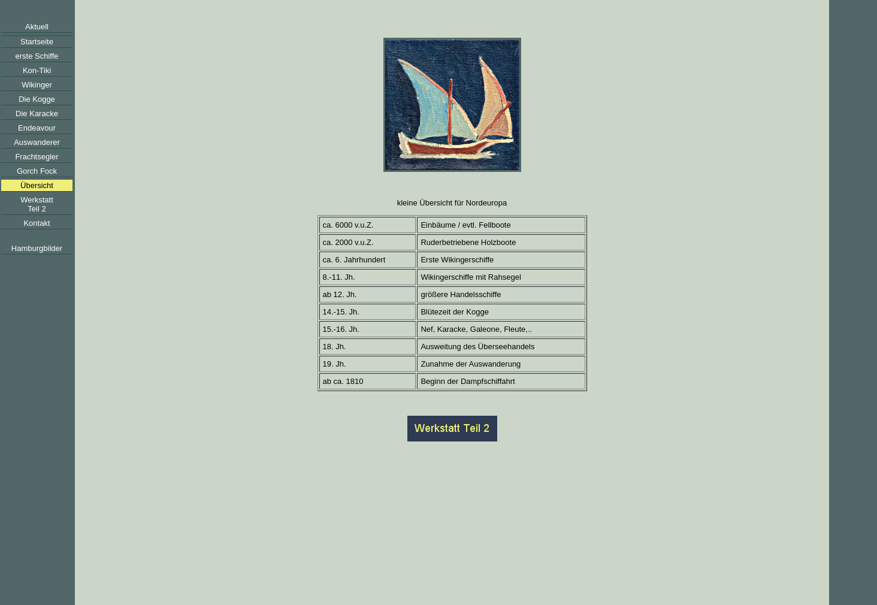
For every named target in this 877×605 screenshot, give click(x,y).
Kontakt (36, 223)
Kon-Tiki (37, 70)
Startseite (36, 41)
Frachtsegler (36, 156)
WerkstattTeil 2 (36, 204)
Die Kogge (37, 99)
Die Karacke (37, 113)
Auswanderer (37, 142)
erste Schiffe (36, 56)
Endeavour (37, 127)
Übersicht (36, 185)
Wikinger (37, 84)
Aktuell (37, 26)
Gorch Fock (37, 171)
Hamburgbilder (36, 248)
